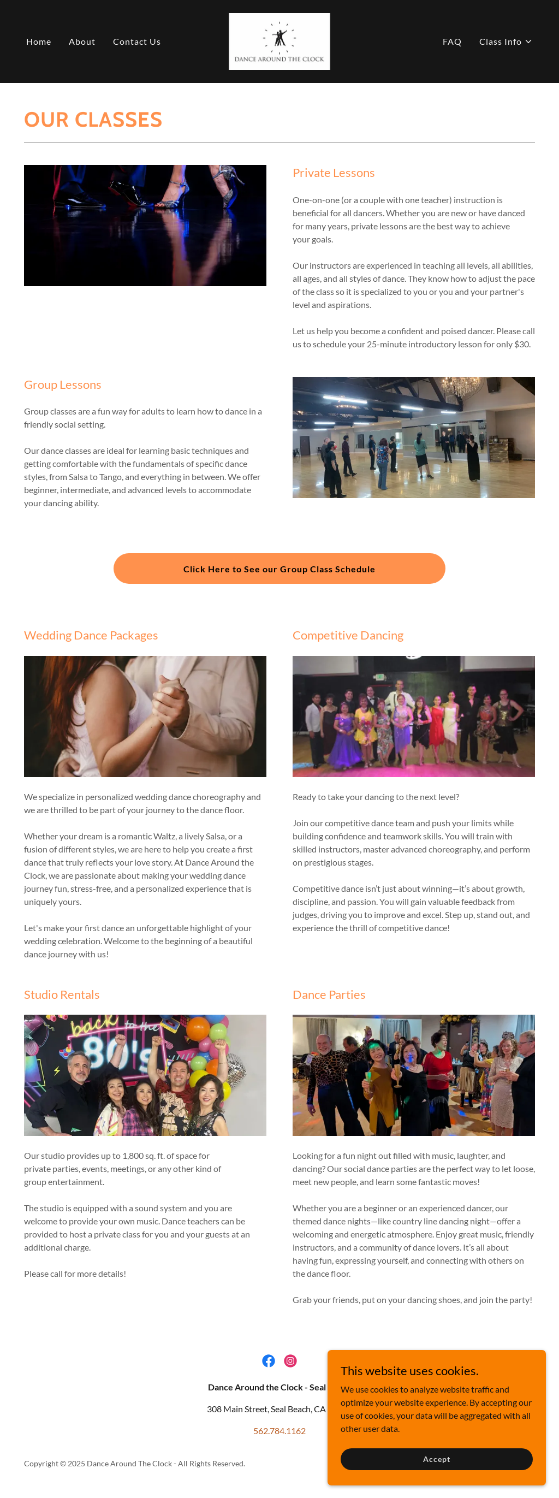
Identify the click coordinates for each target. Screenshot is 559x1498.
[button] (506, 41)
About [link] (82, 41)
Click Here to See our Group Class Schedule (279, 569)
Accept (436, 1473)
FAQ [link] (452, 41)
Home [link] (38, 41)
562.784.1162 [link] (279, 1430)
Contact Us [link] (137, 41)
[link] (279, 40)
